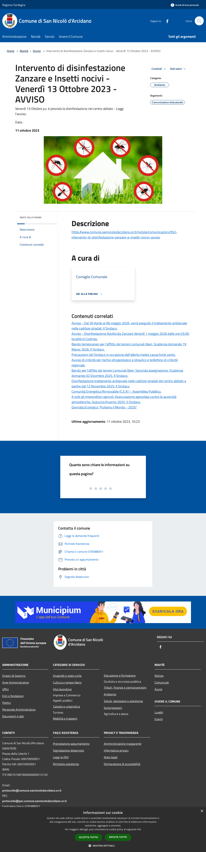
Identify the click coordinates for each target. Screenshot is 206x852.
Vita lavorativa (62, 689)
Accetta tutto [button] (88, 837)
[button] (103, 845)
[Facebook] (166, 20)
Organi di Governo (13, 675)
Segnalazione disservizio (68, 750)
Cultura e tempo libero (67, 682)
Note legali (111, 757)
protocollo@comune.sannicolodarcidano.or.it (31, 790)
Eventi (159, 719)
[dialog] (103, 829)
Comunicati (162, 682)
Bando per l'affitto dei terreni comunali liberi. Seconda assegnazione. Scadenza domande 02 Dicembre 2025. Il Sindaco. (127, 373)
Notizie (159, 675)
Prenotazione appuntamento (71, 743)
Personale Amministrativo (18, 709)
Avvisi (37, 51)
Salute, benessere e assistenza (123, 701)
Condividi (159, 69)
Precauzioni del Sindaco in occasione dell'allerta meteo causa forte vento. (124, 354)
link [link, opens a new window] (139, 829)
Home (10, 51)
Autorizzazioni (113, 708)
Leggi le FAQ (61, 757)
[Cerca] (199, 20)
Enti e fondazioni (13, 696)
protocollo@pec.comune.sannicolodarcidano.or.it (34, 801)
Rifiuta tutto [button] (118, 837)
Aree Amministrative (15, 682)
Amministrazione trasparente (122, 743)
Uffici (5, 689)
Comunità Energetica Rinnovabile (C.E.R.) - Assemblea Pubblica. (116, 391)
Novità (24, 51)
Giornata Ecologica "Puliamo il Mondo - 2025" (104, 407)
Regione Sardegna (13, 5)
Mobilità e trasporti (65, 718)
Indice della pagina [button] (30, 217)
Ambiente (110, 694)
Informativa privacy (116, 750)
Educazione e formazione (120, 675)
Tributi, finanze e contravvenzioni (125, 687)
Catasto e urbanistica (66, 706)
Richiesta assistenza (66, 764)
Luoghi (159, 712)
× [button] (201, 811)
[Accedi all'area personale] (185, 5)
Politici (6, 702)
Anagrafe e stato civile (67, 675)
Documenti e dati (13, 716)
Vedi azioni (178, 69)
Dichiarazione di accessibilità (122, 764)
